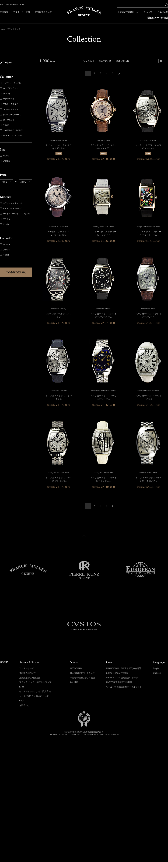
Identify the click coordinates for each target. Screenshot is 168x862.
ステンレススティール (11, 203)
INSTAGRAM (76, 668)
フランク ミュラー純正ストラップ (35, 682)
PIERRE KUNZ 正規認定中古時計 (122, 677)
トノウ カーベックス (11, 83)
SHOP (22, 687)
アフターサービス (21, 12)
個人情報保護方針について (82, 673)
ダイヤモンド (8, 120)
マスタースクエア (9, 104)
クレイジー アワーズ (11, 115)
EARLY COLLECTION (11, 135)
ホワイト (6, 244)
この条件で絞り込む (16, 272)
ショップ (148, 12)
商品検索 (4, 12)
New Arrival (88, 61)
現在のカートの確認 (158, 17)
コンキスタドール (9, 109)
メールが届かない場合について (34, 696)
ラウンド (6, 93)
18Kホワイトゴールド (11, 208)
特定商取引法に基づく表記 (82, 677)
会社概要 (74, 682)
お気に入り (163, 12)
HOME (4, 662)
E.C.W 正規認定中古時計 (118, 673)
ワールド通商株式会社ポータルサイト (124, 687)
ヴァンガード (8, 99)
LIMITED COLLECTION (12, 130)
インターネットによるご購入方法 (35, 691)
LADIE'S (5, 161)
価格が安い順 (105, 61)
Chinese (157, 673)
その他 (5, 125)
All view (6, 63)
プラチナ (6, 219)
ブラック (6, 250)
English (156, 668)
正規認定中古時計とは (128, 12)
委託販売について (43, 12)
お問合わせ (24, 705)
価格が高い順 (122, 61)
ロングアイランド (9, 88)
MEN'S (5, 156)
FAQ (21, 700)
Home (2, 29)
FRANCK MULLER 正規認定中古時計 (123, 668)
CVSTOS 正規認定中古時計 (119, 682)
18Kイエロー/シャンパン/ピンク (16, 214)
